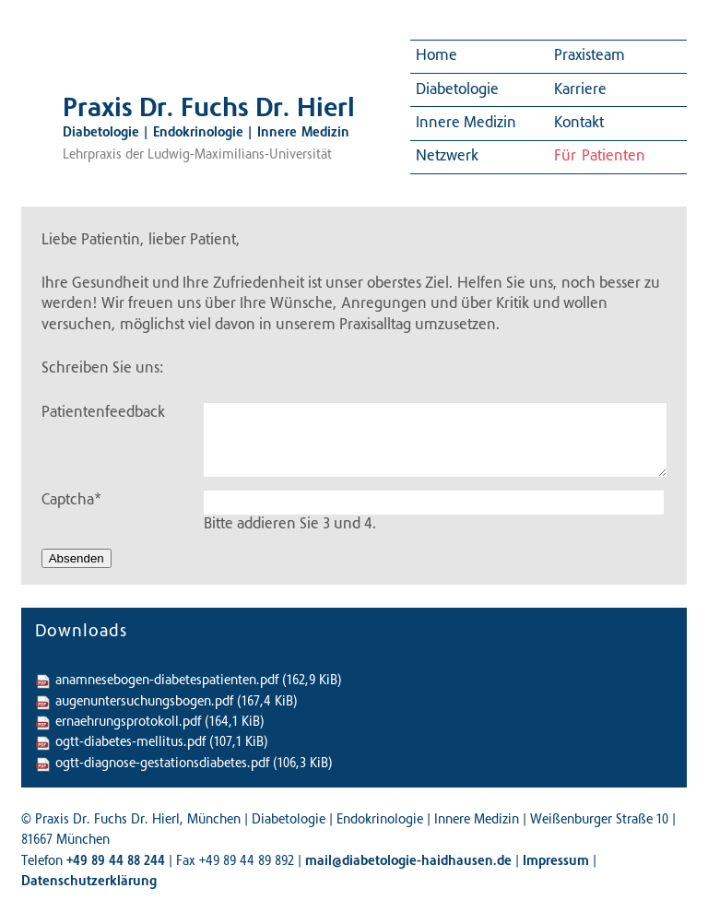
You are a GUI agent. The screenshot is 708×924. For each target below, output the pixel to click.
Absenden (76, 558)
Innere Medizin (466, 123)
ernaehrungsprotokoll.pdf (160, 723)
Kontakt (579, 123)
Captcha (71, 499)
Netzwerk (447, 156)
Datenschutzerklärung (89, 882)
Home (436, 56)
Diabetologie (457, 90)
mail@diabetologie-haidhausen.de (408, 862)
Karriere (580, 90)
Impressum (556, 862)
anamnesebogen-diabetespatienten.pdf (198, 681)
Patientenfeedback (103, 413)
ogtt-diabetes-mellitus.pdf (161, 743)
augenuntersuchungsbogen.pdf (176, 702)
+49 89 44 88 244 (115, 862)
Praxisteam (589, 56)
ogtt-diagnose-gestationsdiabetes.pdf (194, 764)
